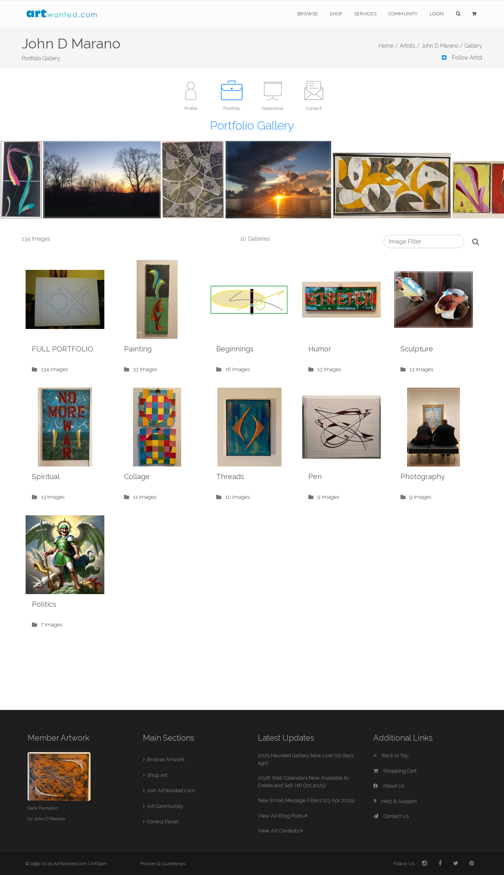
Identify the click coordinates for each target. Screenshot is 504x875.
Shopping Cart (395, 771)
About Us (388, 786)
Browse (307, 14)
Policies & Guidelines (162, 863)
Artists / (410, 46)
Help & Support (395, 801)
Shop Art (157, 775)
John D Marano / (442, 46)
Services (365, 14)
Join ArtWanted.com (171, 790)
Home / (388, 46)
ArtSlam (99, 863)
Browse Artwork (166, 759)
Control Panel (162, 822)
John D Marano (49, 818)
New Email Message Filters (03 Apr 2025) (306, 800)
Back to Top (390, 755)
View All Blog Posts (282, 816)
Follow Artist (462, 57)
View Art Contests (280, 831)
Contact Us (391, 816)
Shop (336, 14)
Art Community (165, 806)
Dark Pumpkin (43, 808)
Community (403, 14)
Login (437, 14)
